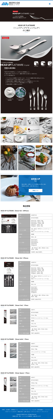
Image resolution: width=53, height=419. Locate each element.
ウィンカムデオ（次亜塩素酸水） (37, 409)
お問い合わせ (27, 411)
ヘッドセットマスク (23, 409)
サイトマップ (45, 411)
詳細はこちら (35, 190)
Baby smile (20, 411)
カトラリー (47, 409)
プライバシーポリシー (36, 411)
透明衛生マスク (14, 409)
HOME (3, 409)
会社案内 (8, 409)
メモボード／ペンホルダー (11, 411)
